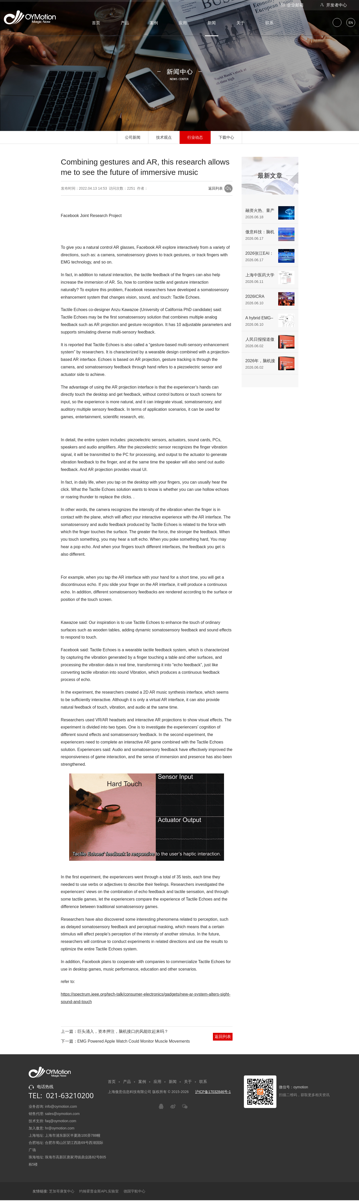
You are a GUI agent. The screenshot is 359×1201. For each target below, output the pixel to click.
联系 (269, 23)
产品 (125, 23)
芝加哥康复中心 (61, 1192)
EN (351, 23)
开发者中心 (333, 5)
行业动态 (195, 137)
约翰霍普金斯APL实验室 (98, 1192)
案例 (154, 23)
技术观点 (163, 137)
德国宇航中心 (134, 1192)
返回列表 (215, 188)
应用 (183, 23)
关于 (240, 23)
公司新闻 (131, 137)
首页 (96, 23)
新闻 (212, 23)
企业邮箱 (292, 5)
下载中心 (228, 137)
